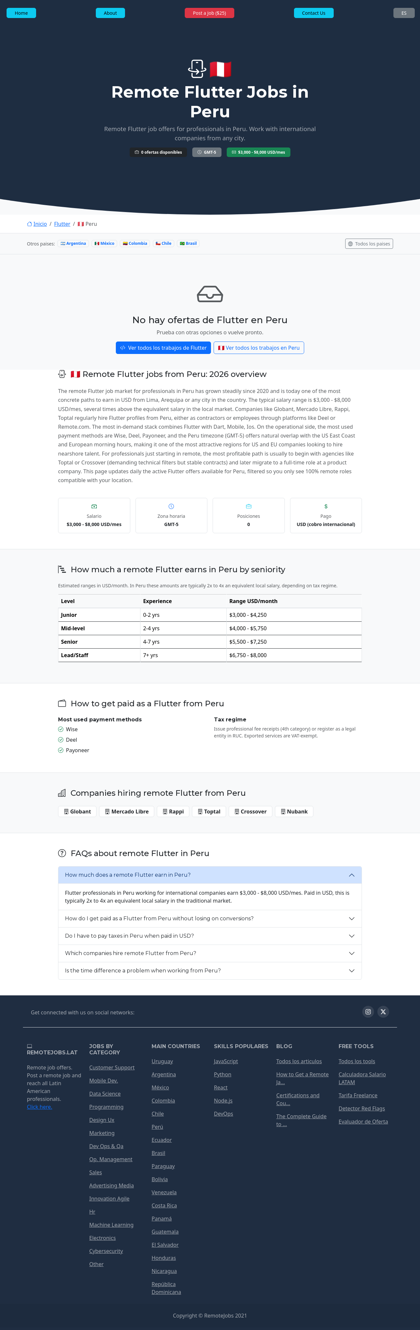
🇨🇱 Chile (163, 243)
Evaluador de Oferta (363, 1121)
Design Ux (102, 1120)
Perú (157, 1126)
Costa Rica (164, 1205)
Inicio (37, 223)
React (220, 1087)
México (160, 1087)
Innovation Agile (109, 1198)
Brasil (158, 1153)
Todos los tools (357, 1061)
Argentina (164, 1074)
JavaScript (226, 1061)
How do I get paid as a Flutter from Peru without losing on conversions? (159, 918)
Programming (106, 1106)
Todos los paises (369, 244)
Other (96, 1264)
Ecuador (162, 1140)
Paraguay (163, 1166)
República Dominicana (166, 1288)
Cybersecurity (106, 1251)
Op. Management (111, 1159)
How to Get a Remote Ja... (302, 1078)
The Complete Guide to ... (301, 1120)
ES (404, 13)
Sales (95, 1172)
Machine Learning (111, 1224)
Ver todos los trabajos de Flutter (163, 347)
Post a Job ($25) (209, 13)
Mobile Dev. (103, 1080)
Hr (92, 1211)
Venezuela (164, 1192)
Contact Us (314, 13)
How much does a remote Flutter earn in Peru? (128, 875)
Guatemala (165, 1231)
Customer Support (112, 1067)
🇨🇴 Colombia (135, 243)
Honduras (164, 1258)
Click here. (39, 1106)
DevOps (223, 1113)
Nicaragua (164, 1271)
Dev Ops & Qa (106, 1146)
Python (222, 1074)
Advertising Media (111, 1185)
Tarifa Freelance (358, 1095)
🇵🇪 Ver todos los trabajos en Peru (259, 347)
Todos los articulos (299, 1061)
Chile (158, 1113)
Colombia (163, 1100)
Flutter (62, 223)
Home (21, 13)
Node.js (223, 1100)
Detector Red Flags (362, 1108)
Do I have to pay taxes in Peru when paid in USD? (129, 936)
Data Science (105, 1093)
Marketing (102, 1133)
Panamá (162, 1218)
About (110, 13)
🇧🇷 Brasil (188, 243)
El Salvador (165, 1244)
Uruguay (162, 1061)
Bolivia (160, 1179)
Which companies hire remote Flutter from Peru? (130, 953)
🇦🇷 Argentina (73, 243)
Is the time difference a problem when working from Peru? (143, 971)
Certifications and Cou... (298, 1099)
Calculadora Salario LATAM (362, 1078)
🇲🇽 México (104, 243)
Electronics (102, 1238)
